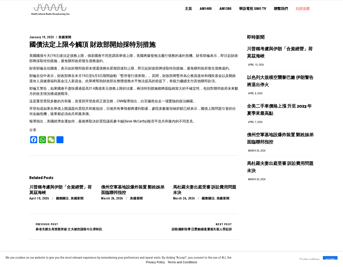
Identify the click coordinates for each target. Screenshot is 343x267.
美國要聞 (64, 37)
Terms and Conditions (182, 262)
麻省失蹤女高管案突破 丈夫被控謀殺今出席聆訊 (69, 227)
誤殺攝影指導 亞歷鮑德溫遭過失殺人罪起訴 (202, 227)
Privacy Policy (155, 262)
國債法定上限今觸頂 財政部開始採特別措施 (92, 44)
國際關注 (62, 198)
